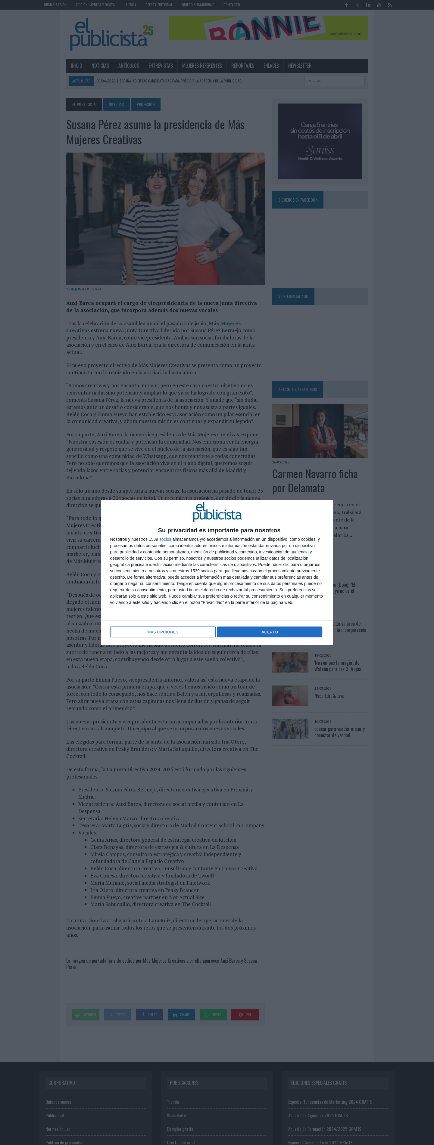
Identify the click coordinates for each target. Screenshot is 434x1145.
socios (165, 540)
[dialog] (217, 572)
